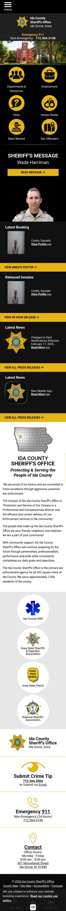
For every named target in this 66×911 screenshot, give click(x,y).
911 (46, 811)
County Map (10, 886)
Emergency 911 (33, 34)
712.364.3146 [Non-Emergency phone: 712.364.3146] (33, 820)
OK (33, 907)
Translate (57, 886)
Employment (49, 77)
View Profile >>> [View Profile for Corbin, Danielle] (41, 244)
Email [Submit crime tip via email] (43, 784)
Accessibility (41, 886)
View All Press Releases (23, 367)
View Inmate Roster (20, 267)
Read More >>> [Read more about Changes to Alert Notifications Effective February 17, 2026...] (40, 347)
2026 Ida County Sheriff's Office (34, 881)
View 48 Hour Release (21, 317)
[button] (8, 6)
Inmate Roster (49, 106)
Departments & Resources (16, 80)
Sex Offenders (49, 129)
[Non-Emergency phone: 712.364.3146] (46, 38)
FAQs (16, 106)
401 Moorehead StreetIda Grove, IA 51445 (33, 865)
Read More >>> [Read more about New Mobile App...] (40, 394)
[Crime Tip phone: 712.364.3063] (33, 781)
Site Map (25, 886)
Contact (33, 847)
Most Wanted (16, 129)
